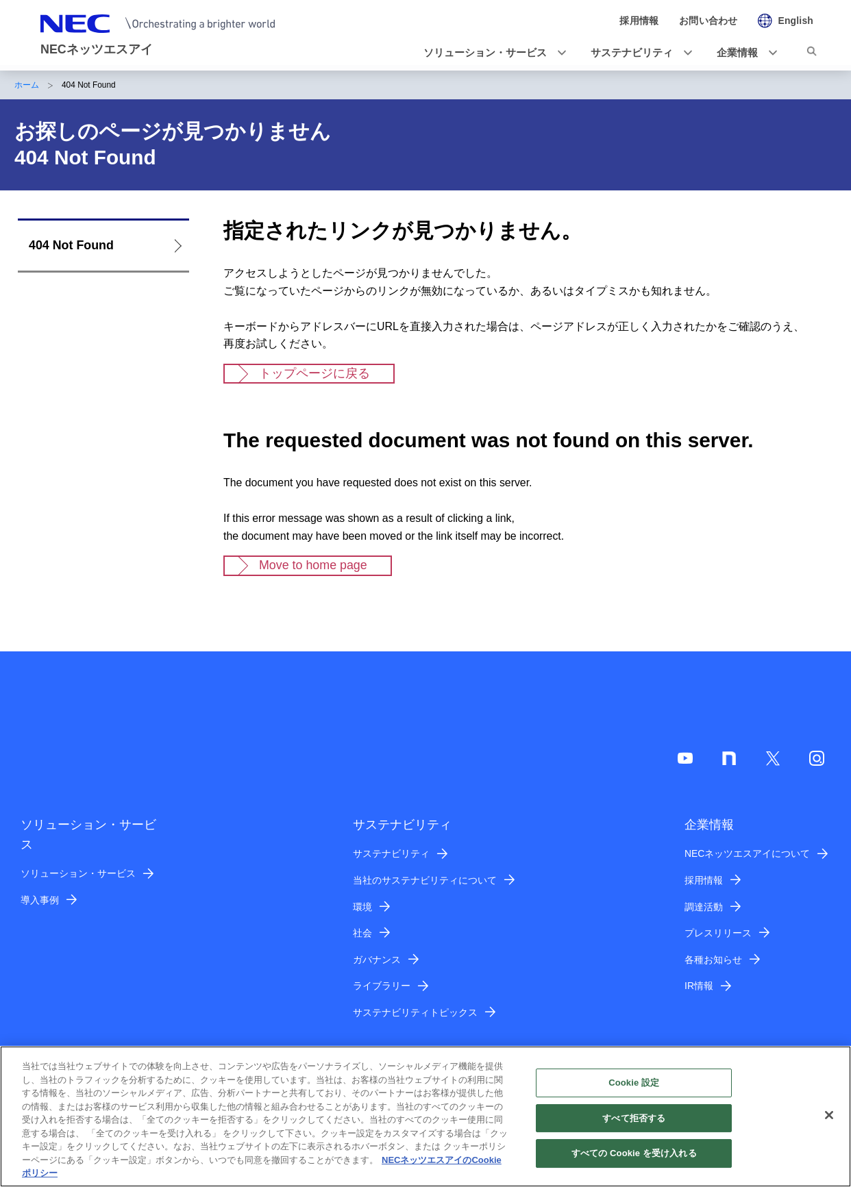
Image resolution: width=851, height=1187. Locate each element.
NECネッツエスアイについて (747, 853)
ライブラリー (381, 985)
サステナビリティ (391, 853)
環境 (362, 906)
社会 (362, 932)
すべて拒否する (633, 1126)
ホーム (26, 85)
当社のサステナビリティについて (425, 880)
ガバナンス (377, 959)
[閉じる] (829, 1123)
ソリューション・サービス (78, 873)
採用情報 (703, 880)
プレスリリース (718, 932)
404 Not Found (71, 245)
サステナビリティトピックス (415, 1012)
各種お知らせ (713, 959)
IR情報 (698, 985)
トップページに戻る (314, 373)
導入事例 (40, 900)
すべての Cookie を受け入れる (634, 1161)
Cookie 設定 (633, 1091)
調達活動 (703, 906)
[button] (490, 53)
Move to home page (313, 565)
